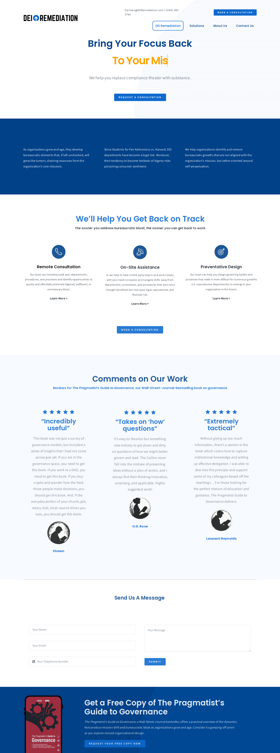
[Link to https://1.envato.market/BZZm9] (55, 252)
